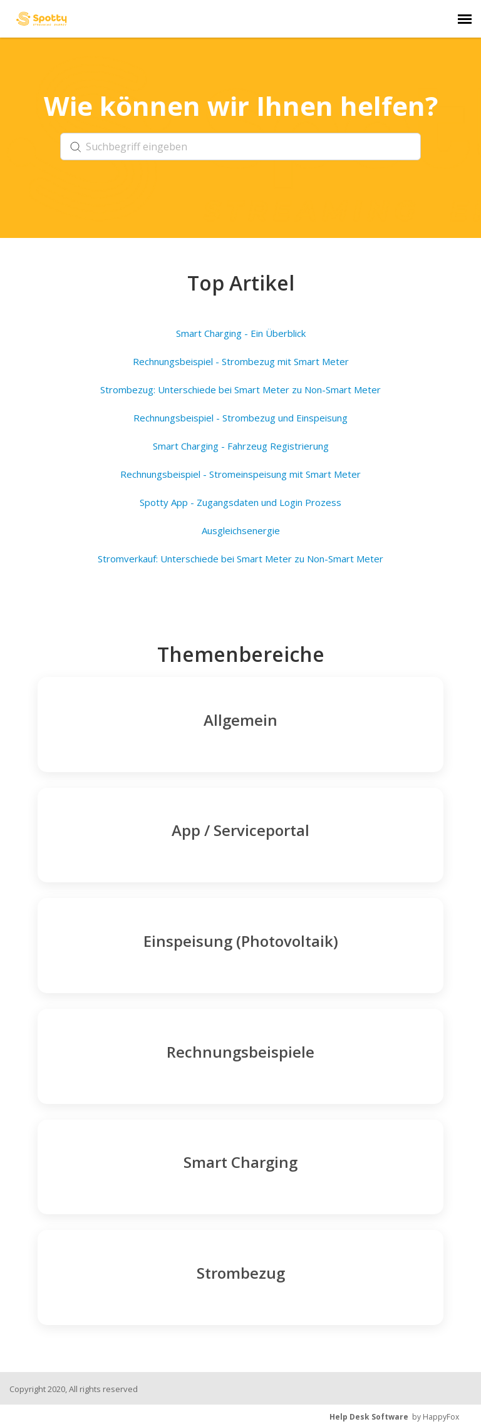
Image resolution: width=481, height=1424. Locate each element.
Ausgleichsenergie (241, 530)
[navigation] (465, 19)
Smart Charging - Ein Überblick (241, 333)
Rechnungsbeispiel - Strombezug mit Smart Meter (241, 361)
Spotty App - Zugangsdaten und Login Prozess (240, 502)
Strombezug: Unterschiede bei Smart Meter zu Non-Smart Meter (240, 389)
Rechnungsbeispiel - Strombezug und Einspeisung (240, 417)
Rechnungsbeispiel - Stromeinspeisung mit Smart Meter (240, 474)
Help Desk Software (368, 1416)
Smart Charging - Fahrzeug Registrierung (241, 446)
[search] (240, 146)
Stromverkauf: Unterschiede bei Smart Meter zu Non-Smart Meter (240, 558)
